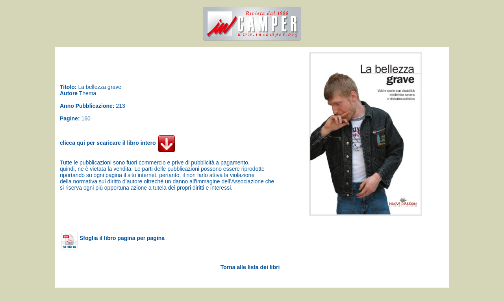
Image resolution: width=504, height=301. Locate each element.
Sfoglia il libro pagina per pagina (113, 238)
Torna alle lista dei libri (250, 267)
